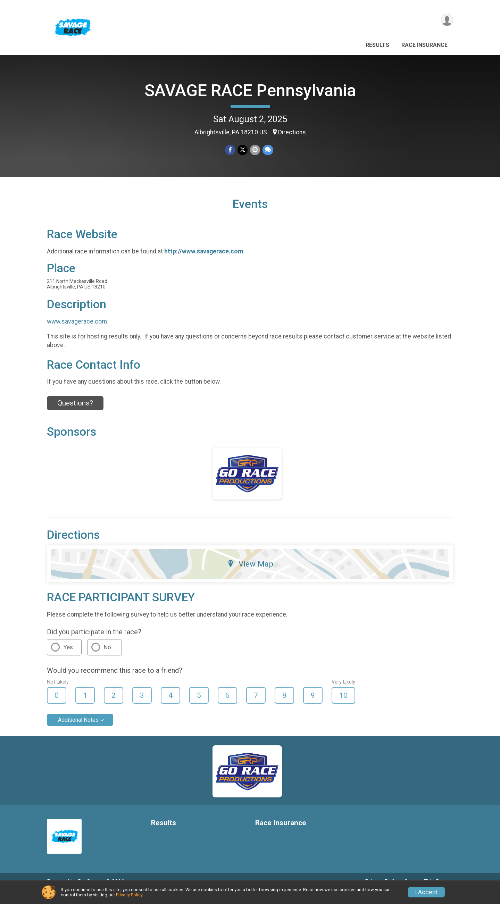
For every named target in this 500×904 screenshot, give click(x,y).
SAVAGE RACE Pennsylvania (250, 90)
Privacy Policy (129, 894)
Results (377, 45)
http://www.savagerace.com (203, 261)
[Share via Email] (255, 150)
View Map (250, 573)
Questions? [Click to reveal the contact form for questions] (75, 413)
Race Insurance (424, 45)
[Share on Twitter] (243, 150)
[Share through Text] (267, 150)
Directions (292, 132)
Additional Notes (78, 729)
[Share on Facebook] (230, 150)
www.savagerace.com (77, 330)
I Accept (426, 892)
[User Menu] (446, 20)
